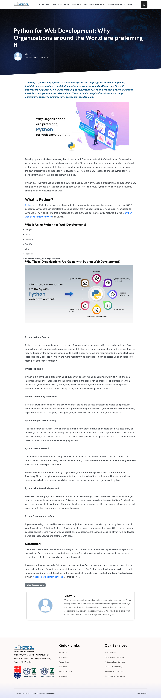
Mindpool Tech (32, 693)
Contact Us (63, 676)
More (129, 4)
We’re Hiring (64, 662)
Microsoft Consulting (114, 667)
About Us (63, 652)
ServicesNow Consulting (115, 676)
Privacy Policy (141, 693)
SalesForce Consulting (114, 671)
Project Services (71, 4)
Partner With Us (65, 671)
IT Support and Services (115, 662)
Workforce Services (93, 4)
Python (28, 205)
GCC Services (111, 652)
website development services (48, 577)
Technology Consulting (48, 4)
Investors (63, 667)
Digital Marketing (115, 4)
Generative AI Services (114, 657)
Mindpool (51, 693)
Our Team (63, 657)
